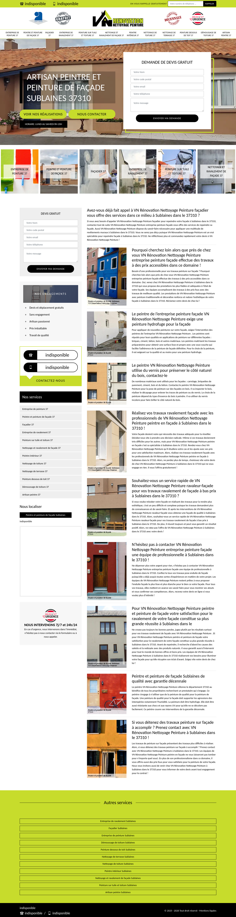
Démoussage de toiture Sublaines (118, 842)
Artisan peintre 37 (226, 34)
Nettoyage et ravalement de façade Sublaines (118, 878)
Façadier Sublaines (118, 828)
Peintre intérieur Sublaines (118, 871)
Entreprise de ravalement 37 (66, 34)
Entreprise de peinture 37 (12, 34)
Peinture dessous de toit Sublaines (118, 849)
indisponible (33, 3)
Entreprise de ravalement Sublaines (118, 821)
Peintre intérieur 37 (133, 34)
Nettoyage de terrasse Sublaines (118, 856)
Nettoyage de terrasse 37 (169, 34)
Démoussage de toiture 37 (208, 34)
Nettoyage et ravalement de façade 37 (111, 34)
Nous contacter (91, 114)
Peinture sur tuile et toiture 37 (88, 34)
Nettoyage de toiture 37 (150, 34)
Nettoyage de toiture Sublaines (118, 863)
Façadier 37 (49, 34)
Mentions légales (207, 910)
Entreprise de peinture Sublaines (118, 835)
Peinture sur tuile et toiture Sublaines (118, 885)
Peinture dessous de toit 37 (188, 34)
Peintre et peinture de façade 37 (32, 34)
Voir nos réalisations (43, 114)
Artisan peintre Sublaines (118, 892)
